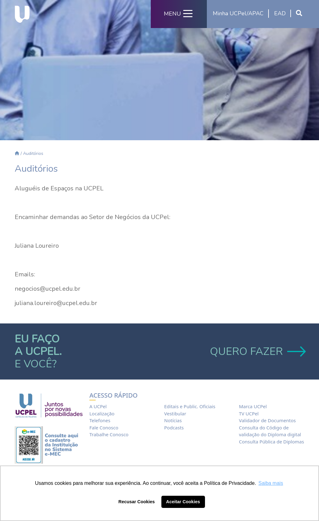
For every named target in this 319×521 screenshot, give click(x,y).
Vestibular (175, 413)
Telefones (99, 420)
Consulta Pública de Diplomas (271, 441)
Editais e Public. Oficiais (189, 406)
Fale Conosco (103, 427)
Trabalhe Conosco (108, 434)
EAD (280, 13)
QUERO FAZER (257, 351)
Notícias (173, 420)
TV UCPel (249, 413)
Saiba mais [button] (271, 483)
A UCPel (98, 406)
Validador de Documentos (267, 420)
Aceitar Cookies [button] (183, 501)
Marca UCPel (253, 406)
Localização (101, 413)
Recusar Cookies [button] (136, 501)
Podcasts (174, 427)
